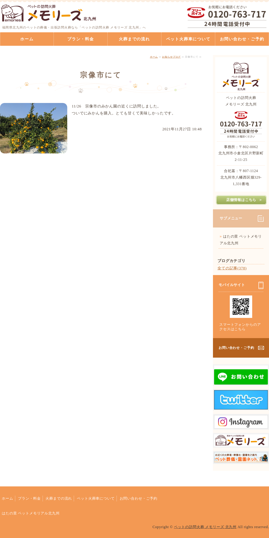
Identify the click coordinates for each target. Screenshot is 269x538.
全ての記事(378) (232, 268)
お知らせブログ (171, 56)
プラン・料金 (80, 39)
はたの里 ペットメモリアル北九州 (241, 239)
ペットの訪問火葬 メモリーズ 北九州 (205, 527)
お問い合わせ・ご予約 (242, 39)
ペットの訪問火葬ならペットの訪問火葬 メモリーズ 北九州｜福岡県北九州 (49, 12)
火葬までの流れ (134, 39)
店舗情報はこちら (241, 200)
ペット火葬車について (188, 39)
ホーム (26, 39)
